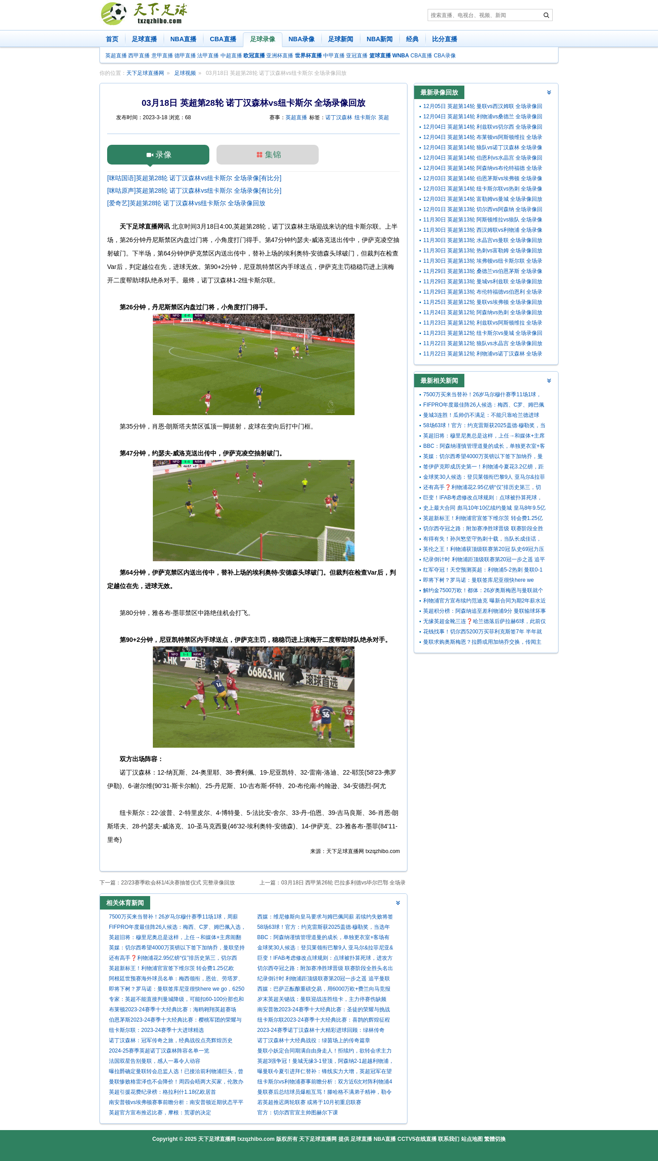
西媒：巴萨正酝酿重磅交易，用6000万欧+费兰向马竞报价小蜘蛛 (324, 990)
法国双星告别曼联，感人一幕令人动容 (154, 1061)
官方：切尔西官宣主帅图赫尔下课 (297, 1112)
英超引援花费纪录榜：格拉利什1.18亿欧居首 (162, 1092)
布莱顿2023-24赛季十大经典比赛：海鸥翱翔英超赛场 (172, 1009)
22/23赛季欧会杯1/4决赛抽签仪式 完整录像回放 (178, 882)
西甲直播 (139, 55)
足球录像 (262, 39)
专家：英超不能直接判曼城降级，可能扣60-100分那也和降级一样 (176, 1000)
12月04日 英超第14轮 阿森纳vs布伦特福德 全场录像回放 (482, 169)
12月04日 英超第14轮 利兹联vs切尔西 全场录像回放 (482, 128)
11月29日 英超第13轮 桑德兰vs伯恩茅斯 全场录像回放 (482, 272)
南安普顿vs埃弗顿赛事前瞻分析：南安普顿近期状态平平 (176, 1102)
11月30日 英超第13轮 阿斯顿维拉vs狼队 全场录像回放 (482, 221)
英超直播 (116, 55)
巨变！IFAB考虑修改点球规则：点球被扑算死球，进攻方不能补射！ (325, 959)
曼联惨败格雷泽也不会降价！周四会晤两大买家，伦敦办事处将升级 (176, 1083)
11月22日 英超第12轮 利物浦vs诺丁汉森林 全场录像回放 (482, 355)
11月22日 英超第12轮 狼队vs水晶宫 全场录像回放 (482, 343)
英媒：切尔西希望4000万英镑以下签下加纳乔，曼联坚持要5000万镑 (177, 948)
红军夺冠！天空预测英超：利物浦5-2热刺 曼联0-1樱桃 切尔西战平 (482, 571)
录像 (164, 154)
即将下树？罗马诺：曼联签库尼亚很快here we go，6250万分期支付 (176, 990)
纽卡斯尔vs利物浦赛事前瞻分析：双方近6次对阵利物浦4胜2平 (324, 1083)
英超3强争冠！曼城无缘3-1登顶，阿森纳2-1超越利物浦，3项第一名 (325, 1062)
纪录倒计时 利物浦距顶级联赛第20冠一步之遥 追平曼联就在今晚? (323, 979)
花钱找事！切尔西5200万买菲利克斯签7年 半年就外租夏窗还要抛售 (482, 632)
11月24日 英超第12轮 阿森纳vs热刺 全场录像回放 (482, 312)
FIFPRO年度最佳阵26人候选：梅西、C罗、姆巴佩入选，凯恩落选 (177, 928)
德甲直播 (185, 55)
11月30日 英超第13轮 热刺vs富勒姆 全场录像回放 (482, 250)
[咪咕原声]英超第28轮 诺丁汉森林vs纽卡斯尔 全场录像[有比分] (194, 190)
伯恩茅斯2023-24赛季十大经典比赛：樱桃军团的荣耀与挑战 (175, 1021)
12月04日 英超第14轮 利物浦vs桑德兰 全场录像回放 (482, 117)
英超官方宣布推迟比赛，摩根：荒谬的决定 (160, 1112)
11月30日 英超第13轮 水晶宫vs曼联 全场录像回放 (482, 240)
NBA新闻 (380, 39)
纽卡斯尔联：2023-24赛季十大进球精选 (156, 1030)
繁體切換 (495, 1139)
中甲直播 (334, 55)
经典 (412, 39)
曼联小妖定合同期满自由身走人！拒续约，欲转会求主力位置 (324, 1052)
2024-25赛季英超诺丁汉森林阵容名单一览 (159, 1051)
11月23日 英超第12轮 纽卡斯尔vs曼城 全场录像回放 (482, 334)
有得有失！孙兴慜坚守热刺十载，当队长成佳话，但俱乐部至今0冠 (482, 540)
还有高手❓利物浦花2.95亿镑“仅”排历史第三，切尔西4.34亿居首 (173, 959)
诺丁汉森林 (338, 117)
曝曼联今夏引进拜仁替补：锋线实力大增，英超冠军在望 (324, 1071)
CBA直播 (223, 39)
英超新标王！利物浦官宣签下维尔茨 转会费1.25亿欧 (171, 968)
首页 (112, 39)
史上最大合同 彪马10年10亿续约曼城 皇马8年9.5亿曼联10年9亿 (484, 509)
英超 (383, 117)
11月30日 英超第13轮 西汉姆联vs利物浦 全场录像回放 (482, 231)
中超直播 (231, 55)
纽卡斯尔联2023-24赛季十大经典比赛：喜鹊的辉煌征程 (323, 1020)
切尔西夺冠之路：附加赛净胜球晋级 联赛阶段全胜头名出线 (325, 969)
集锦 (273, 154)
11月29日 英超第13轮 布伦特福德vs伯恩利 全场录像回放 (482, 293)
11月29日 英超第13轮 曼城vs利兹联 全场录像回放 (482, 281)
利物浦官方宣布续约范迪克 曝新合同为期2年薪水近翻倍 (484, 602)
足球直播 (144, 39)
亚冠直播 (357, 55)
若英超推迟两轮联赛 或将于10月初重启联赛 (309, 1102)
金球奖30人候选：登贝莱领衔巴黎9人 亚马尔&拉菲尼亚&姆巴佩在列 (325, 948)
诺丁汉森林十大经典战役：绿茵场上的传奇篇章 (313, 1040)
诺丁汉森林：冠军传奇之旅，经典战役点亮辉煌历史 (171, 1040)
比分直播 (444, 39)
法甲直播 (208, 55)
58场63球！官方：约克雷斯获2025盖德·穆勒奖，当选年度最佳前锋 (323, 928)
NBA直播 (183, 39)
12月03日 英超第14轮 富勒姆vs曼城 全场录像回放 (482, 199)
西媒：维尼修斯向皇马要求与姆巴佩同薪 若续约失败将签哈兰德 (325, 918)
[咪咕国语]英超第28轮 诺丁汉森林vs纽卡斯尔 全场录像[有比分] (194, 178)
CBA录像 (445, 55)
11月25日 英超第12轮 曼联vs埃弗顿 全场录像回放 (482, 302)
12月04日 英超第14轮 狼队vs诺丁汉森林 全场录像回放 (482, 148)
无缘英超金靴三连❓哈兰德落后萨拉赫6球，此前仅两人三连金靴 (484, 622)
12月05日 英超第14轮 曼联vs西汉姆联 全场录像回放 (482, 107)
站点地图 (472, 1139)
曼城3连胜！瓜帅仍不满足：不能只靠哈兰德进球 (481, 415)
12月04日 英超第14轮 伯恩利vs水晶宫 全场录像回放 (482, 159)
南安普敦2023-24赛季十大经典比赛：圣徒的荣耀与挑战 (323, 1009)
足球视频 (185, 73)
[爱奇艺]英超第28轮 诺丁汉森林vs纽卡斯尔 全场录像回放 (186, 203)
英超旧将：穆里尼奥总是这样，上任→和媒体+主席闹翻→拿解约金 (175, 938)
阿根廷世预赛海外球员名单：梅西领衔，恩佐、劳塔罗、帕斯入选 (176, 979)
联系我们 (448, 1139)
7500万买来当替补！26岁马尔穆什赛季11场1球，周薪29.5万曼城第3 (173, 918)
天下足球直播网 (145, 73)
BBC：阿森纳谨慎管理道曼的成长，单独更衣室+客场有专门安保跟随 (323, 938)
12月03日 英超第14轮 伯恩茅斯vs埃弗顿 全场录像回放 (482, 179)
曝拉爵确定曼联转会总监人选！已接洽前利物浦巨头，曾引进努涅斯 (176, 1072)
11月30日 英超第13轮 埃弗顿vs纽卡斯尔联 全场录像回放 (482, 262)
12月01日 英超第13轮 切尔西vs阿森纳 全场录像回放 (482, 210)
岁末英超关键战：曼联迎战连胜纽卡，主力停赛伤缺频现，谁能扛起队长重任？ (321, 1000)
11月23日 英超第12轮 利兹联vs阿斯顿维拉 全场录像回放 (482, 324)
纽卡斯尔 (365, 117)
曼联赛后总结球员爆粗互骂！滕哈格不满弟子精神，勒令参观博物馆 (324, 1093)
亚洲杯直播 (279, 55)
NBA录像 (302, 39)
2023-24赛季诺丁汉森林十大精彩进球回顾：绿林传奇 (321, 1030)
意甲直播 (162, 55)
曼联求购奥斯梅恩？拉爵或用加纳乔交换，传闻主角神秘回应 (482, 643)
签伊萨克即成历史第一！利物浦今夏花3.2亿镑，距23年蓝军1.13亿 (483, 468)
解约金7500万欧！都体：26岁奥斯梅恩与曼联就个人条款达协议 (483, 591)
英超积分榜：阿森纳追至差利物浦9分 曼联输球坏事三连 (484, 612)
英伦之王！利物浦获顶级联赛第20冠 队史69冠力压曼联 (483, 550)
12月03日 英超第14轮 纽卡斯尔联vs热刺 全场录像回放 (482, 190)
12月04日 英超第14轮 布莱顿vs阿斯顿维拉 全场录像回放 (482, 138)
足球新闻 (340, 39)
